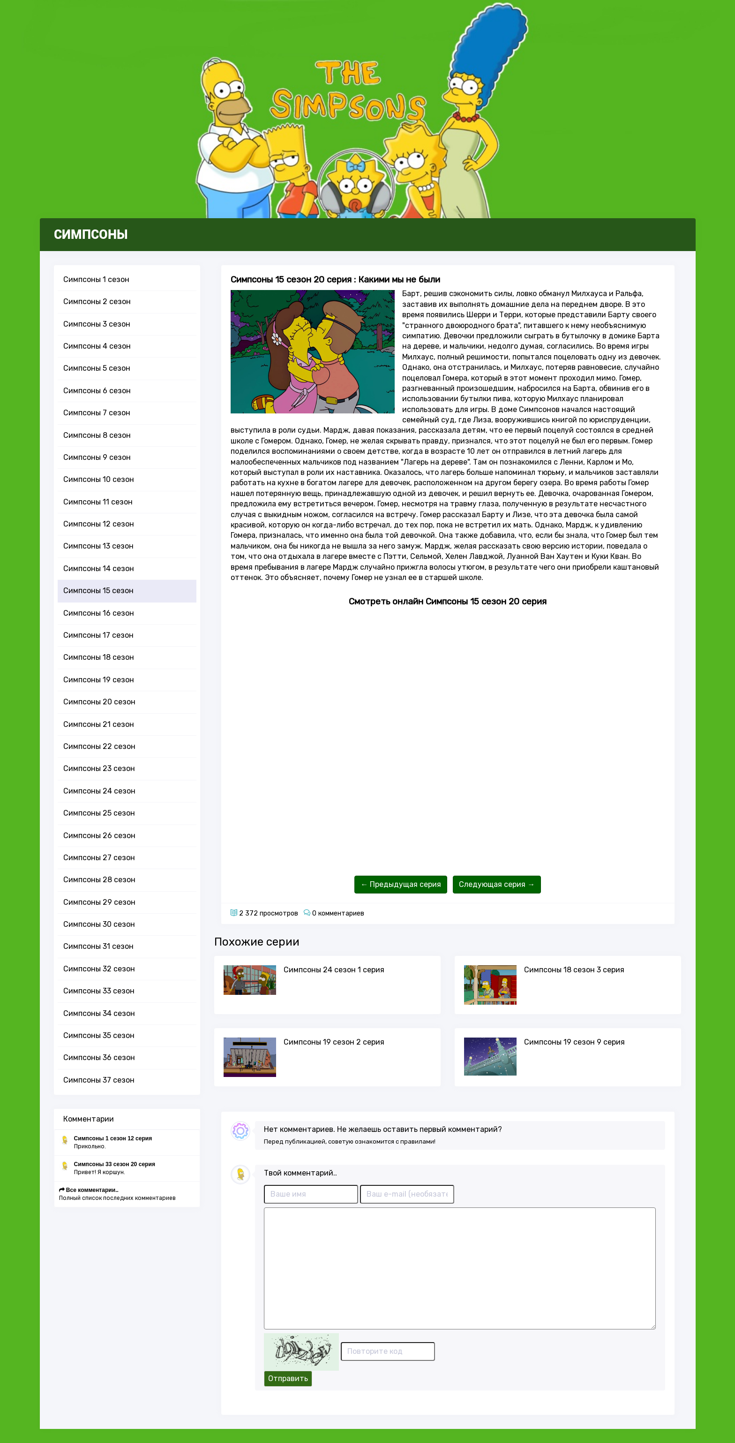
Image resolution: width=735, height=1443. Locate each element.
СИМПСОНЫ (91, 234)
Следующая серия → (497, 884)
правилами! (417, 1141)
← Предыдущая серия (400, 884)
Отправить (288, 1378)
